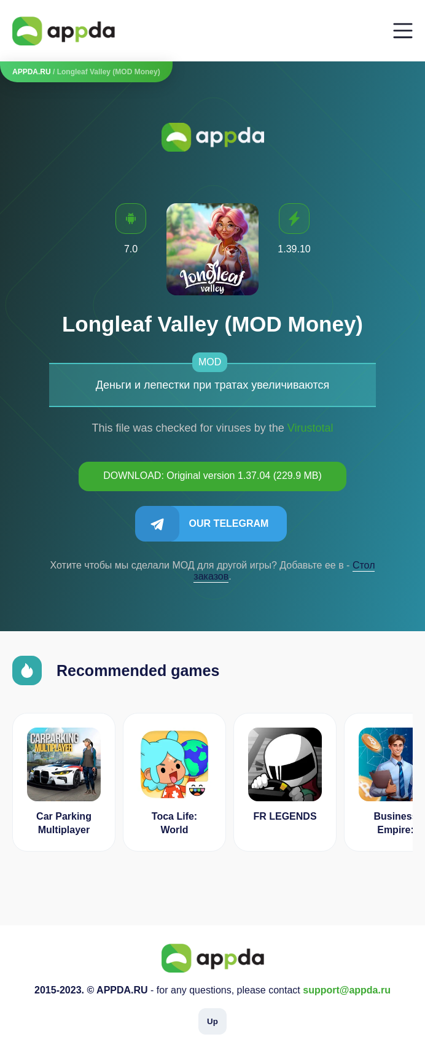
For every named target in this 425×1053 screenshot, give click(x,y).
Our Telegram (229, 523)
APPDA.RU (31, 72)
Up (212, 1021)
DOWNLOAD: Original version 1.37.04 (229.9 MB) (212, 475)
